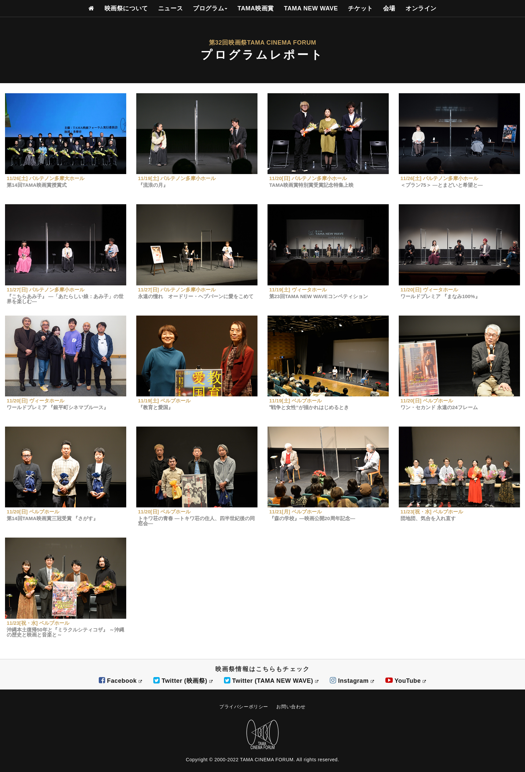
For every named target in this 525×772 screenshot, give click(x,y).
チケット (360, 8)
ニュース (170, 8)
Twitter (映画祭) (183, 680)
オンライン (421, 8)
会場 (389, 8)
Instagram (352, 680)
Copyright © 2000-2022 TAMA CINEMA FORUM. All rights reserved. (262, 759)
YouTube (405, 680)
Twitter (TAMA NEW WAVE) (271, 680)
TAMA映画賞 (255, 8)
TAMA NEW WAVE (311, 8)
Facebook (120, 680)
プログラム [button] (210, 8)
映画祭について (126, 8)
